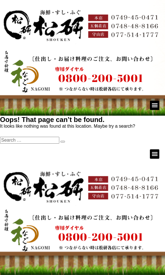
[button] (154, 105)
